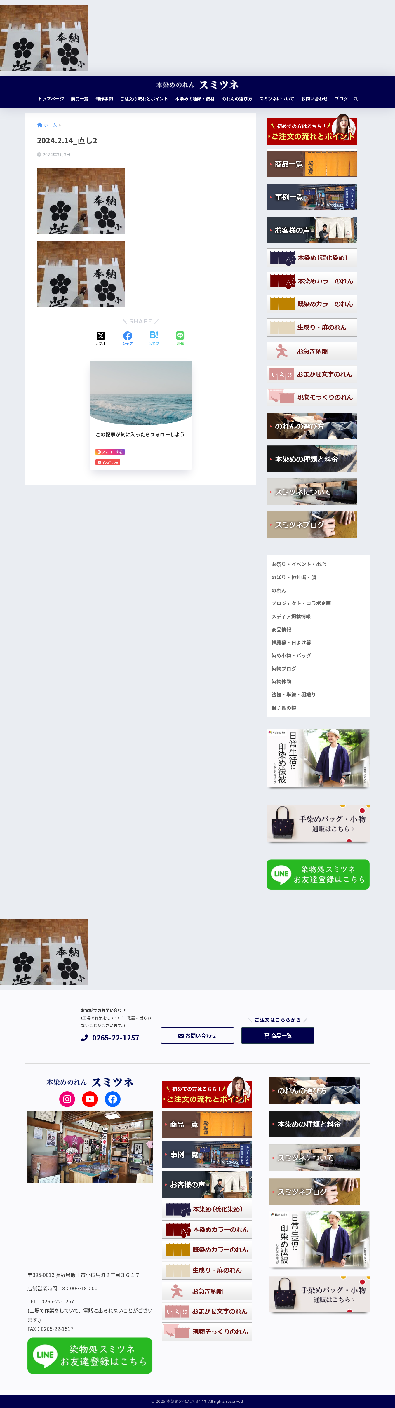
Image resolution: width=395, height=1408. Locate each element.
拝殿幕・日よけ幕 (291, 642)
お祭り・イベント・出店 (299, 564)
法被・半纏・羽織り (294, 694)
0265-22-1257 (110, 1037)
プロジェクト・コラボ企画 (301, 603)
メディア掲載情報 (291, 616)
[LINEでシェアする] (180, 339)
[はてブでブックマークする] (154, 339)
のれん (279, 590)
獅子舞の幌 (284, 707)
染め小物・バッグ (291, 655)
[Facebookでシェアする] (127, 339)
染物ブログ (284, 668)
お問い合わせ (197, 1035)
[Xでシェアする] (101, 339)
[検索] (353, 99)
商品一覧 (278, 1035)
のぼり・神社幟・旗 (294, 577)
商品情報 (281, 629)
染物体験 (281, 681)
